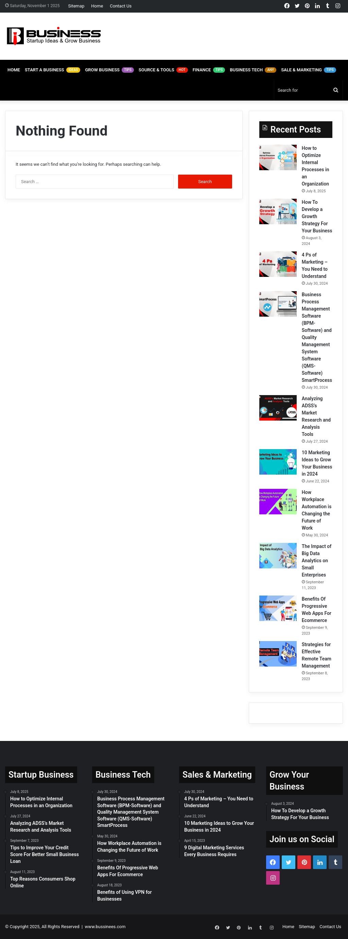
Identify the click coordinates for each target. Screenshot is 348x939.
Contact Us (121, 5)
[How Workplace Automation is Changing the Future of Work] (278, 501)
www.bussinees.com (105, 926)
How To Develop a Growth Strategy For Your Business (317, 216)
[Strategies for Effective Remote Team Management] (278, 654)
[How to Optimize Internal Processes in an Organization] (278, 157)
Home (97, 5)
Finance (209, 70)
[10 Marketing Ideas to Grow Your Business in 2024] (278, 462)
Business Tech (253, 70)
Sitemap (76, 5)
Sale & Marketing (308, 70)
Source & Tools (163, 70)
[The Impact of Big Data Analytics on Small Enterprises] (278, 555)
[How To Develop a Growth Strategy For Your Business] (278, 211)
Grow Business (109, 70)
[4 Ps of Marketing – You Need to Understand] (278, 264)
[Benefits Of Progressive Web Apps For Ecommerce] (278, 608)
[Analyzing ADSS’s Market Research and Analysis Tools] (278, 408)
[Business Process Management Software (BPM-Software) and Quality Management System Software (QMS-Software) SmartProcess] (278, 304)
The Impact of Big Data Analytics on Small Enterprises (316, 561)
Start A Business (53, 70)
